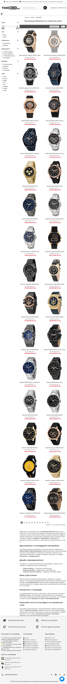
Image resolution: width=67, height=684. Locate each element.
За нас (26, 638)
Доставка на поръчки (30, 642)
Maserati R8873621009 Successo (54, 153)
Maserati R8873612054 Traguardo (30, 153)
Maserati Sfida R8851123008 (54, 186)
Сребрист (5, 86)
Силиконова (6, 70)
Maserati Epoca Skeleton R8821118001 (30, 55)
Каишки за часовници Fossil (13, 667)
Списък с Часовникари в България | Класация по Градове (13, 662)
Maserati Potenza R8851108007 (54, 88)
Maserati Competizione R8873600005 (30, 513)
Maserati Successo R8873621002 (30, 251)
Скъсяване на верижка (30, 645)
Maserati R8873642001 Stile (30, 186)
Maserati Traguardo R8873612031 (30, 284)
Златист (5, 78)
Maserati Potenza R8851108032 (30, 317)
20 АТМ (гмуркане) (7, 54)
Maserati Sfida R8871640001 (30, 447)
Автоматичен (6, 43)
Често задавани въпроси (53, 642)
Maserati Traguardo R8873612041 (54, 480)
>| (47, 522)
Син (3, 84)
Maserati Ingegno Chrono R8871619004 (30, 88)
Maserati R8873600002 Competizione (30, 382)
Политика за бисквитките (53, 649)
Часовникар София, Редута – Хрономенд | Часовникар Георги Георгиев (13, 658)
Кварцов (5, 45)
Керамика (5, 66)
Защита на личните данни (53, 647)
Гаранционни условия (30, 644)
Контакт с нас (50, 638)
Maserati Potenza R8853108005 (30, 349)
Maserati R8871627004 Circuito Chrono (54, 349)
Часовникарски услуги (52, 644)
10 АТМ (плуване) (7, 52)
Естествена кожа (7, 64)
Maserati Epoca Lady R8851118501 (54, 284)
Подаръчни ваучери (29, 649)
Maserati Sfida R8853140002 (54, 415)
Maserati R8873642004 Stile (30, 415)
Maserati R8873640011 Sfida (54, 382)
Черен (4, 90)
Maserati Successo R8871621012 (54, 447)
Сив (3, 82)
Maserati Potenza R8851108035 (54, 317)
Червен (4, 88)
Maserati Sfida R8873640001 (30, 219)
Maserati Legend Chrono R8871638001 (54, 513)
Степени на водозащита (31, 647)
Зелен (4, 76)
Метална (5, 68)
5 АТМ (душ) (6, 57)
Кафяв (4, 80)
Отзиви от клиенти (29, 640)
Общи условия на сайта (52, 645)
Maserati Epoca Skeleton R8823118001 (54, 55)
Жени (4, 35)
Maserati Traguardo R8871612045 (30, 480)
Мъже (4, 37)
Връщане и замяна (51, 640)
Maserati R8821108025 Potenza (30, 120)
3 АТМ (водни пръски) (8, 55)
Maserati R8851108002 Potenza (54, 120)
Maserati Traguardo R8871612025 (54, 251)
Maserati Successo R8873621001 (54, 219)
